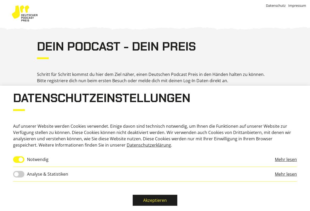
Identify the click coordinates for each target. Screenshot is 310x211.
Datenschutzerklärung (149, 145)
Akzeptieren (155, 200)
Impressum (297, 5)
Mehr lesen (286, 159)
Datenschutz (276, 5)
